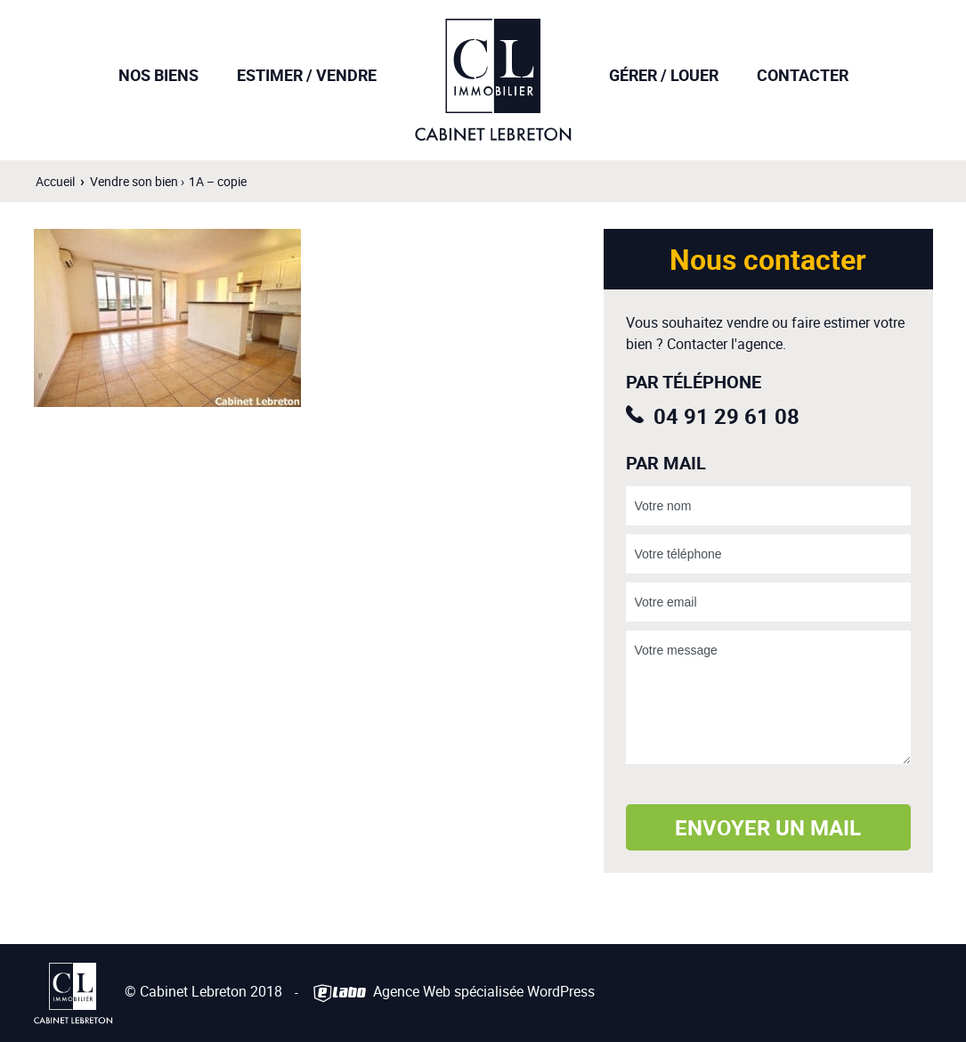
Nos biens (158, 74)
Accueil (55, 181)
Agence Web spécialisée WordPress (453, 992)
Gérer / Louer (663, 74)
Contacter (802, 74)
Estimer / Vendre (307, 74)
